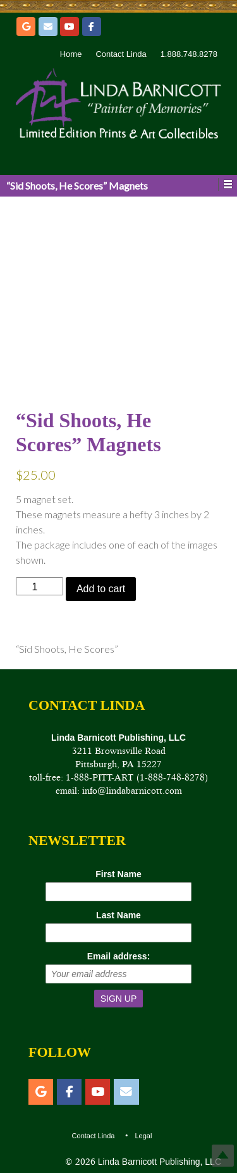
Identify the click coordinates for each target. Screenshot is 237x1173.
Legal (143, 1136)
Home (71, 54)
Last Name (118, 915)
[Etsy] (25, 26)
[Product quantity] (39, 586)
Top (223, 1156)
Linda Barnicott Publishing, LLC (158, 1162)
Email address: (118, 956)
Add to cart (100, 588)
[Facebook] (91, 26)
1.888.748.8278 (189, 54)
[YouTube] (69, 26)
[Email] (48, 26)
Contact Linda (120, 54)
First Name (118, 874)
